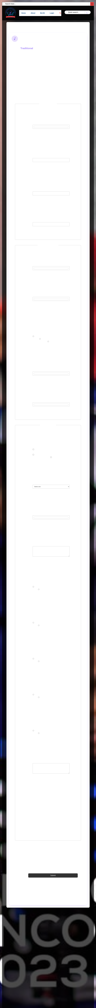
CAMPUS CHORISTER (42, 456)
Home (23, 13)
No (41, 591)
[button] (59, 13)
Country (28, 484)
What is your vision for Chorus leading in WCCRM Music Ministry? (25, 768)
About (32, 13)
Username (22, 127)
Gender (28, 333)
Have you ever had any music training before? (25, 621)
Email (27, 158)
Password (22, 194)
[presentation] (48, 813)
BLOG (42, 13)
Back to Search (18, 27)
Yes (36, 588)
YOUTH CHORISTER (42, 451)
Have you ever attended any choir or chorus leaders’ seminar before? (25, 660)
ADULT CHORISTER (59, 459)
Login (52, 13)
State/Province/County (27, 518)
